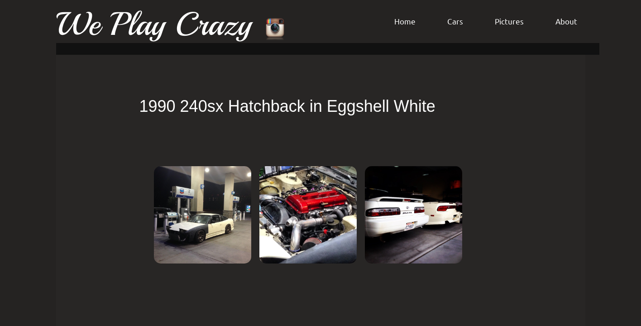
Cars (455, 21)
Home (405, 21)
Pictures (509, 21)
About (566, 21)
